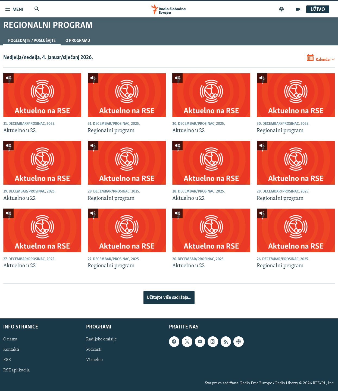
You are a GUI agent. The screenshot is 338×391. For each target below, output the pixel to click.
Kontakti (11, 349)
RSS (7, 360)
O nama (10, 339)
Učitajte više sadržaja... (169, 297)
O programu (77, 41)
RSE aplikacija (16, 370)
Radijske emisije (101, 339)
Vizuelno (94, 360)
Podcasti (94, 349)
